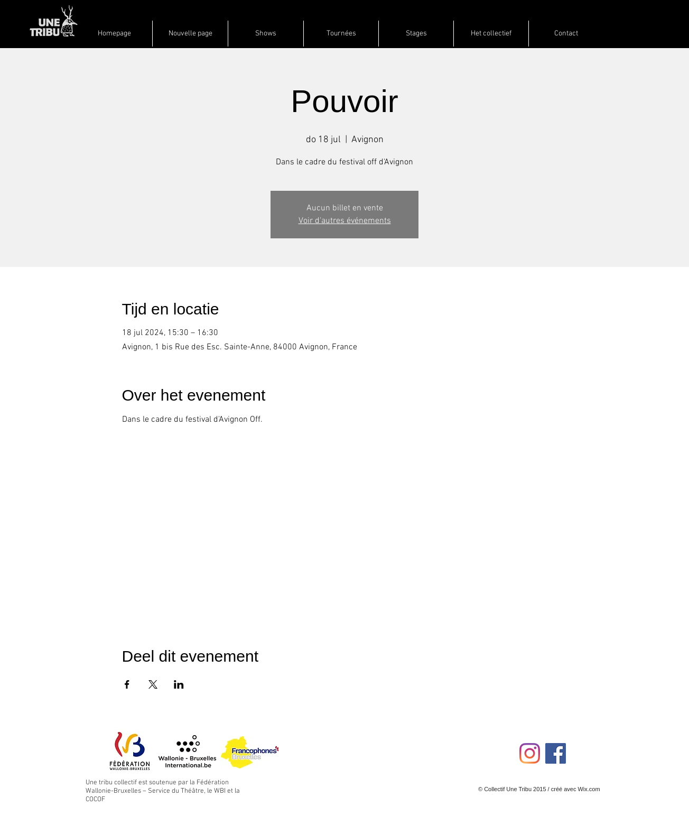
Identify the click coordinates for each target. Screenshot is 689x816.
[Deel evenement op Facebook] (127, 684)
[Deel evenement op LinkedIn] (179, 684)
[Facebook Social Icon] (555, 753)
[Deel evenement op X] (153, 684)
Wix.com (589, 789)
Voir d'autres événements (345, 221)
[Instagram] (529, 753)
